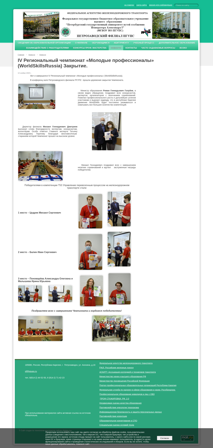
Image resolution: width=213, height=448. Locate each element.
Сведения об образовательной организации (44, 43)
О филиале (81, 43)
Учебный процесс (143, 43)
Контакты (131, 48)
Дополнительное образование (177, 43)
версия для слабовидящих (160, 5)
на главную (129, 5)
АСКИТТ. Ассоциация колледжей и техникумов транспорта (127, 372)
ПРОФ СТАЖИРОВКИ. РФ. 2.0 (114, 398)
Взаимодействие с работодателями (47, 48)
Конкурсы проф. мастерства (89, 48)
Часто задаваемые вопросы (158, 48)
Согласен (164, 438)
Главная (21, 55)
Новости (116, 48)
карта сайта (142, 5)
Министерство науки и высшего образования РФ (122, 376)
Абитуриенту (121, 43)
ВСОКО (183, 48)
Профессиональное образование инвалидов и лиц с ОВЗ (127, 394)
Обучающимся (100, 43)
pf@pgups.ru (31, 371)
